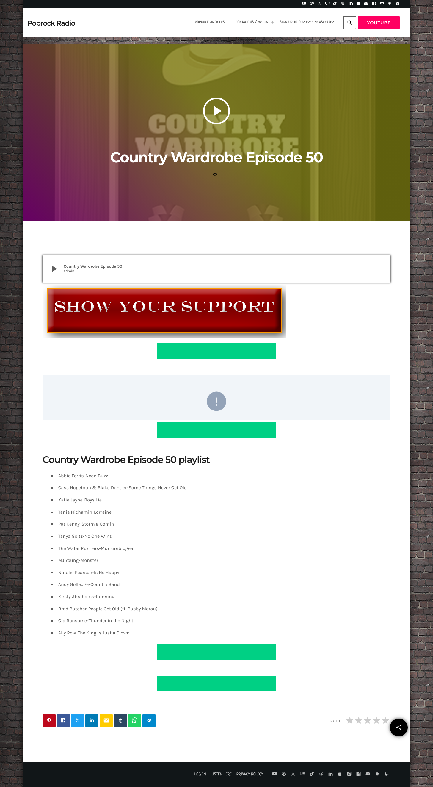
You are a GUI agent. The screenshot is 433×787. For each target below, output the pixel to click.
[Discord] (381, 4)
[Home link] (51, 22)
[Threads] (343, 4)
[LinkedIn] (350, 4)
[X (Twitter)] (319, 4)
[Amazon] (397, 4)
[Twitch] (327, 4)
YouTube (379, 23)
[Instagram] (366, 4)
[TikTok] (335, 4)
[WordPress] (311, 4)
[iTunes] (358, 4)
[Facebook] (374, 4)
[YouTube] (304, 4)
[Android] (389, 4)
